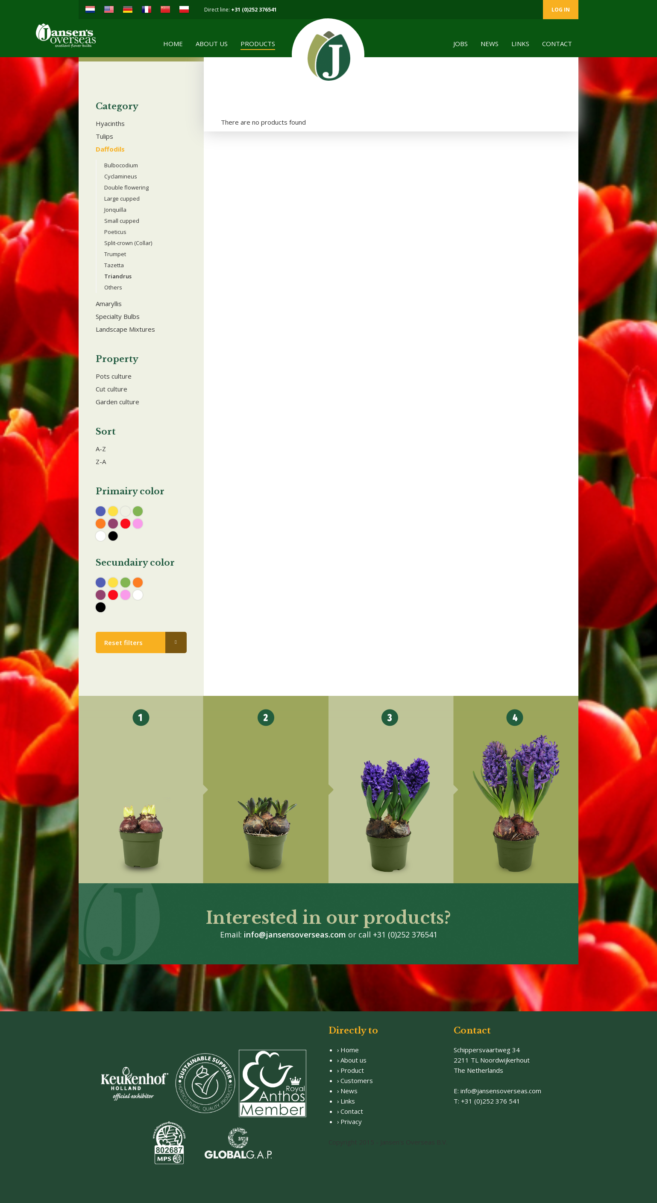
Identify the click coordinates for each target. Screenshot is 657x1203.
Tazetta (114, 265)
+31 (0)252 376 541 (490, 1101)
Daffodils (110, 149)
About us (212, 43)
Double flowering (126, 187)
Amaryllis (109, 303)
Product (352, 1070)
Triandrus (118, 276)
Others (113, 287)
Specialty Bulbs (118, 316)
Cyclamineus (120, 176)
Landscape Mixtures (125, 329)
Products (258, 43)
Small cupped (121, 221)
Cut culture (111, 389)
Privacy (351, 1121)
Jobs (460, 43)
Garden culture (117, 401)
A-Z (101, 448)
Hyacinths (110, 123)
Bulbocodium (121, 165)
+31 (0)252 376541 (254, 9)
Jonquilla (115, 209)
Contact (557, 43)
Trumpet (115, 254)
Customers (356, 1080)
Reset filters (123, 642)
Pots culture (114, 376)
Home (173, 43)
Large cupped (122, 198)
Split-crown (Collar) (128, 243)
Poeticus (115, 232)
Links (520, 43)
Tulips (104, 136)
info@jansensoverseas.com (295, 934)
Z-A (101, 461)
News (490, 43)
